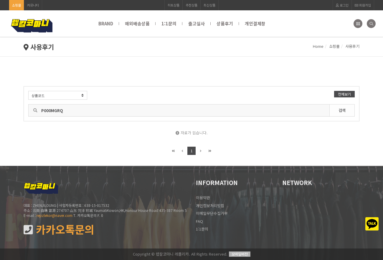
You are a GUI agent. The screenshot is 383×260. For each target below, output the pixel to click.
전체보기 (344, 94)
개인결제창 (255, 23)
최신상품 (209, 5)
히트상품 (173, 5)
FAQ (199, 221)
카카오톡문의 (59, 229)
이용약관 (203, 197)
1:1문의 (168, 23)
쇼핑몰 (16, 5)
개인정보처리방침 (210, 205)
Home (318, 46)
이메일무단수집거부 (212, 213)
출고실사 (196, 23)
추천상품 (191, 5)
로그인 (342, 5)
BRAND (105, 23)
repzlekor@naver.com (54, 215)
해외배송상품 (137, 23)
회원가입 (363, 5)
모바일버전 (240, 253)
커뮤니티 (33, 5)
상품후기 (225, 23)
